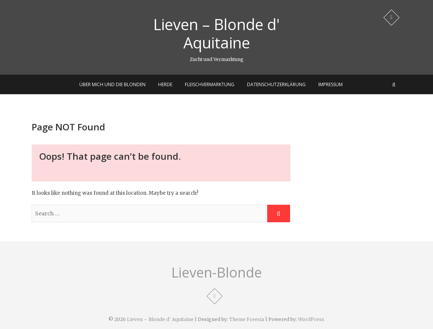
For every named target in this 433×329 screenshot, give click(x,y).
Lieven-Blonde (216, 272)
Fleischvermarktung (209, 84)
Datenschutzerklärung (276, 84)
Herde (165, 84)
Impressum (330, 84)
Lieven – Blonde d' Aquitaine (216, 33)
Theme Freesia (246, 319)
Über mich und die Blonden (112, 84)
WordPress (311, 319)
